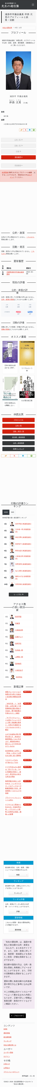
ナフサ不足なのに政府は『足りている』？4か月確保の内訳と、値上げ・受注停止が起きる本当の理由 (13, 772)
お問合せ (7, 1068)
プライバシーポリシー (11, 1072)
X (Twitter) (17, 1016)
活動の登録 (5, 329)
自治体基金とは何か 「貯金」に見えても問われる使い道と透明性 (13, 753)
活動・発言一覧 (18, 431)
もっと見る (18, 594)
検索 (21, 875)
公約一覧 (18, 426)
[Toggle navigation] (33, 5)
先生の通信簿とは (10, 1045)
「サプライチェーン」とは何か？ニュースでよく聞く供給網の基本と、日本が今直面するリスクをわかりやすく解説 (13, 724)
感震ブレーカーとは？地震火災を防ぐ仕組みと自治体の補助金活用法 (13, 695)
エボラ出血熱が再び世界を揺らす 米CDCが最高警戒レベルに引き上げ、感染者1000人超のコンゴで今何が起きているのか (13, 740)
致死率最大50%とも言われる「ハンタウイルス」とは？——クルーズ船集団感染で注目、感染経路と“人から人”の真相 (13, 787)
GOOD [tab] (6, 512)
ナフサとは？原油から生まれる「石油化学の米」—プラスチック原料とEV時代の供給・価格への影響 (13, 809)
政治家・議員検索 (18, 437)
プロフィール (18, 420)
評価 (21, 911)
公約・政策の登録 (7, 300)
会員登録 (5, 173)
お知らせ (7, 1064)
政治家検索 (7, 1037)
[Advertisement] (18, 207)
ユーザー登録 (8, 1053)
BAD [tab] (12, 512)
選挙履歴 (18, 157)
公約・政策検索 (18, 443)
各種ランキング (18, 449)
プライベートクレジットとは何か (13, 799)
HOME (5, 1029)
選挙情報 (21, 930)
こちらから (30, 237)
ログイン (7, 1057)
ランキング (20, 893)
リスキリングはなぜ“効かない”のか (11, 761)
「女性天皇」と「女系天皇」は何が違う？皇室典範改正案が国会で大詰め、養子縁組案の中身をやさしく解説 (13, 708)
